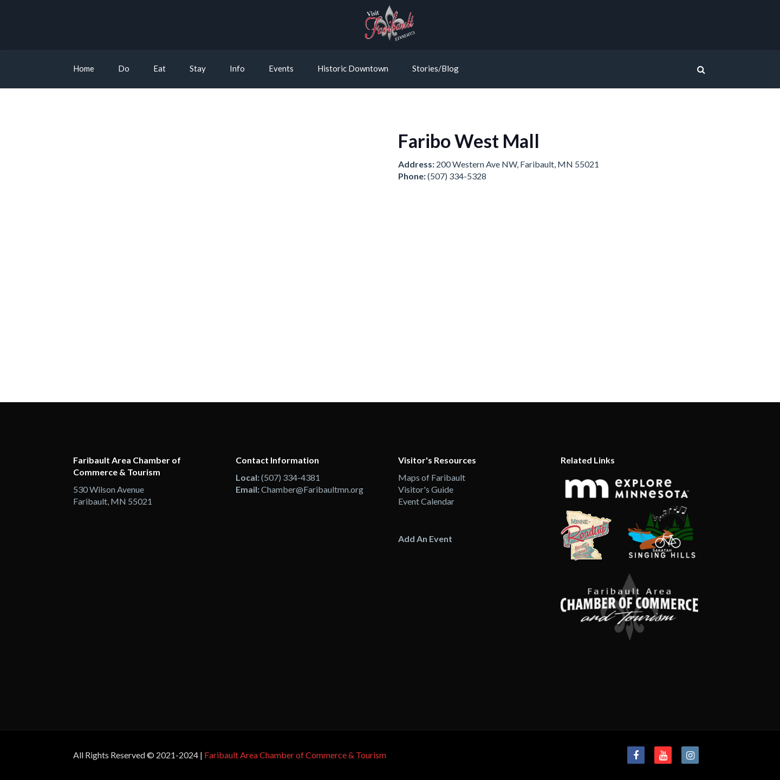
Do (123, 68)
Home (83, 68)
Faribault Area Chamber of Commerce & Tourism (295, 755)
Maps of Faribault (431, 477)
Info (237, 68)
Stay (198, 68)
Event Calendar (426, 501)
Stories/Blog (435, 68)
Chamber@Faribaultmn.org (312, 489)
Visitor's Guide (425, 489)
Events (281, 68)
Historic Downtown (352, 68)
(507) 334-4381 (290, 477)
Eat (159, 68)
